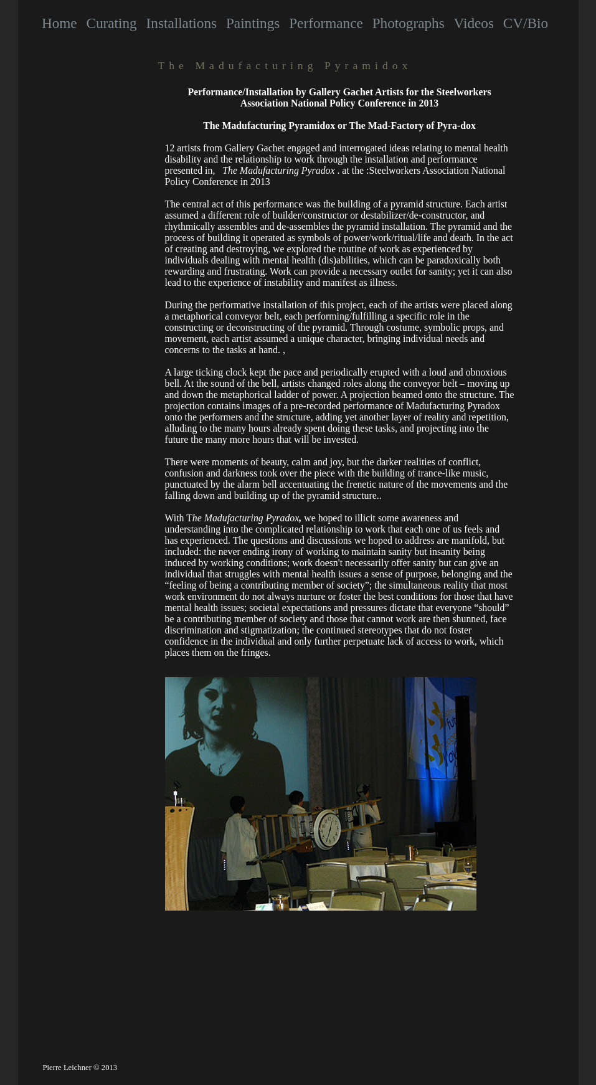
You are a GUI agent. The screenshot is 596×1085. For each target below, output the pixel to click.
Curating (111, 23)
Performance (326, 23)
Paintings (253, 23)
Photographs (408, 23)
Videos (474, 23)
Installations (181, 23)
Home (59, 23)
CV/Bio (525, 23)
